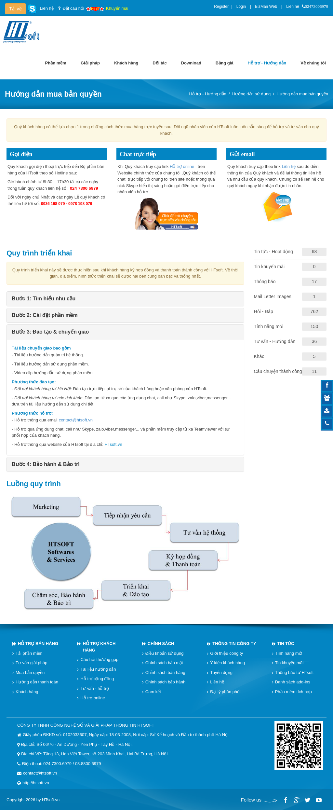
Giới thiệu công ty (226, 653)
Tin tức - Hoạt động (273, 251)
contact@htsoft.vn (76, 420)
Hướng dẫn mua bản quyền (302, 93)
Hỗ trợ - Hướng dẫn (207, 93)
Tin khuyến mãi (269, 266)
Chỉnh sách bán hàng (165, 672)
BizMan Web (266, 6)
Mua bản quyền (30, 672)
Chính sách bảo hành (165, 682)
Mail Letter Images (272, 296)
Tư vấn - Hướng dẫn (275, 341)
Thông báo (265, 281)
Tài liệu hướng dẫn (98, 669)
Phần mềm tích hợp (293, 691)
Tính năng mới (269, 326)
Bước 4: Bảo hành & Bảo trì (46, 464)
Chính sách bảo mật (164, 662)
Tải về (15, 8)
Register (221, 6)
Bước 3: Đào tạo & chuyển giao (50, 332)
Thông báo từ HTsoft (294, 672)
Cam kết (153, 691)
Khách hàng (27, 691)
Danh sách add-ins (292, 682)
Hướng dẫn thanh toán (37, 682)
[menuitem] (55, 63)
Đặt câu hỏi (73, 8)
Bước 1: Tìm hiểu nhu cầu (43, 298)
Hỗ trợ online (182, 166)
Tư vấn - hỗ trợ (94, 688)
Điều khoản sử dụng (164, 653)
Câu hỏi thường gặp (99, 659)
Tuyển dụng (221, 672)
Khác (259, 356)
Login (241, 6)
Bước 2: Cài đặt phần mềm (45, 315)
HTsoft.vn (113, 444)
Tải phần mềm (29, 653)
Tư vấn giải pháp (31, 662)
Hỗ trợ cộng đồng (97, 678)
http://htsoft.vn (35, 782)
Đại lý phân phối (225, 691)
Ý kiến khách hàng (227, 662)
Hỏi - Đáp (263, 311)
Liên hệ (292, 6)
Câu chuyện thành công (278, 371)
